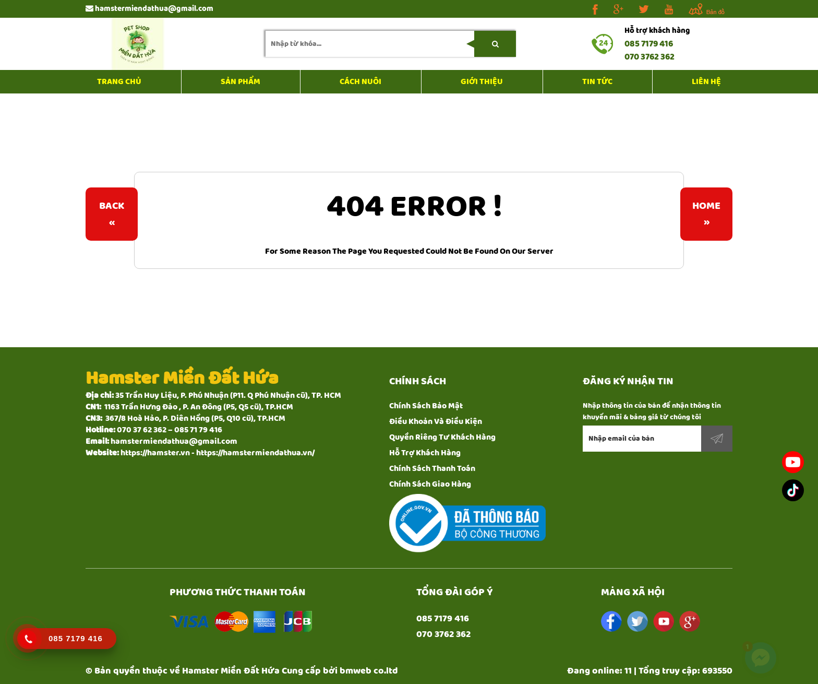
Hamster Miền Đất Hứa (231, 671)
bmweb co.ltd (369, 671)
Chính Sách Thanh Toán (432, 469)
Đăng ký (716, 439)
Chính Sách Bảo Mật (426, 406)
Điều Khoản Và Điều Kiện (435, 422)
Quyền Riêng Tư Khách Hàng (442, 437)
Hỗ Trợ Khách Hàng (425, 453)
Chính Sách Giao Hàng (430, 484)
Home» (706, 214)
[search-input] (391, 44)
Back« (111, 214)
